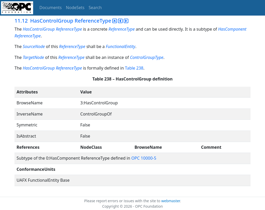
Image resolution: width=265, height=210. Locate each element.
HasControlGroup (39, 29)
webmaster (170, 200)
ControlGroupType (146, 57)
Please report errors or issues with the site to (122, 200)
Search (95, 7)
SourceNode (34, 46)
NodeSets (75, 7)
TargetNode (33, 57)
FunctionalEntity (120, 46)
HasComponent (232, 29)
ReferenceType (69, 29)
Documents (50, 7)
